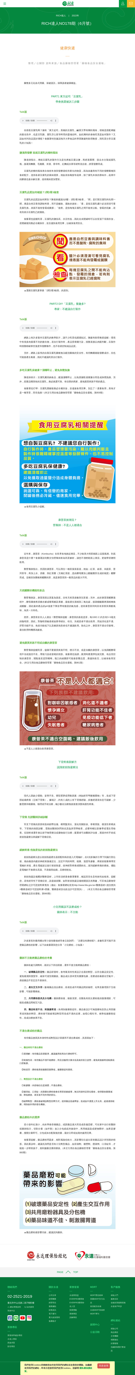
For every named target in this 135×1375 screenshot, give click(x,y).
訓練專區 (73, 1317)
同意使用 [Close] (103, 1365)
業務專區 (123, 3)
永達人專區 (12, 1339)
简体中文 (11, 1311)
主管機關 (114, 1336)
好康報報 (114, 1343)
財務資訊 (52, 1310)
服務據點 (52, 1306)
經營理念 (52, 1303)
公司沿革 (52, 1295)
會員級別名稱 (95, 1306)
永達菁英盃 (74, 1295)
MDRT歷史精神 (96, 1295)
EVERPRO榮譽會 (76, 1299)
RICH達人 (61, 15)
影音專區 (11, 1346)
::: (1, 9)
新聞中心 (95, 1324)
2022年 (75, 15)
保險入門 (114, 1295)
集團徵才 (52, 1321)
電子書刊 (52, 1314)
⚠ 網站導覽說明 (14, 1307)
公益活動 (95, 1332)
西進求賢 (11, 1343)
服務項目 (114, 1299)
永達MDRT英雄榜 (97, 1310)
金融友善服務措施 (118, 1303)
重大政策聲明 (54, 1317)
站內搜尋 (29, 1307)
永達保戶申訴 (116, 1306)
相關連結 (114, 1340)
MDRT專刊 (94, 1314)
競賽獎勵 (73, 1310)
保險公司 (114, 1329)
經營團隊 (52, 1299)
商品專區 (114, 1332)
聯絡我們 (131, 3)
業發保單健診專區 (15, 1335)
